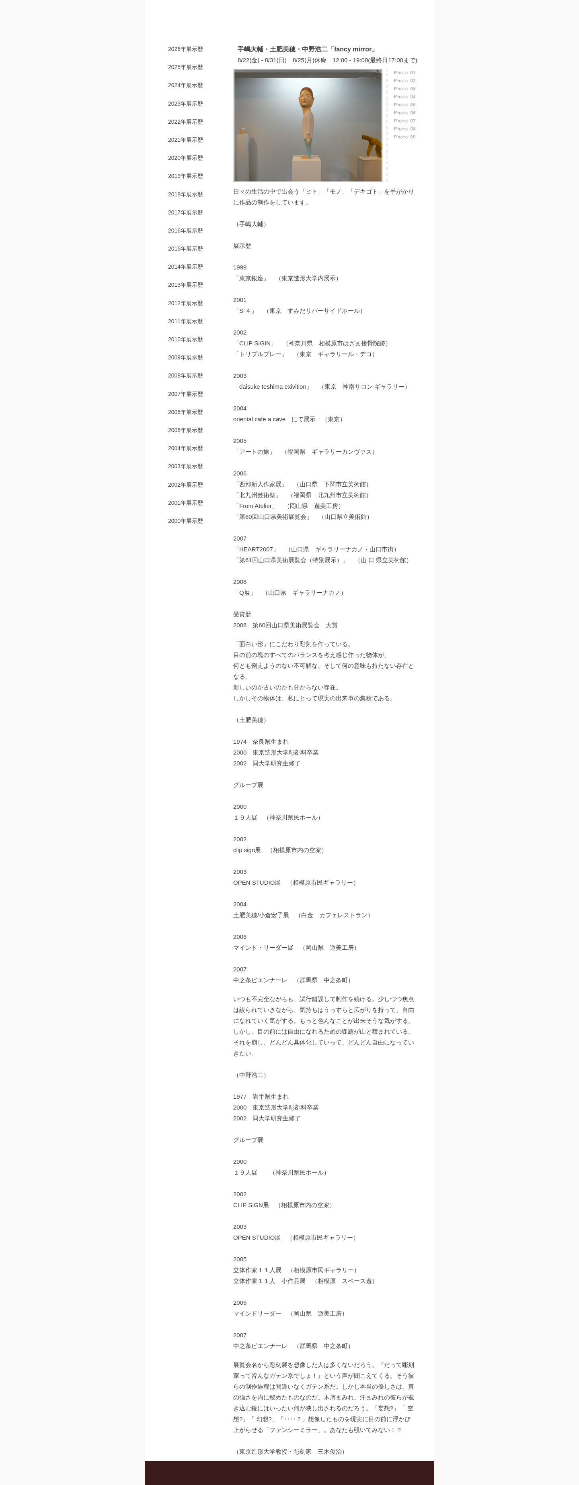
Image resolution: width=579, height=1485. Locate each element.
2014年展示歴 (185, 266)
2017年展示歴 (185, 212)
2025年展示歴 (185, 67)
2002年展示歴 (185, 484)
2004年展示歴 (185, 448)
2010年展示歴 (185, 339)
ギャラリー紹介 (224, 26)
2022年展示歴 (185, 121)
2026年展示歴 (185, 49)
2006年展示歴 (185, 412)
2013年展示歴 (185, 284)
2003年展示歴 (185, 466)
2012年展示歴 (185, 303)
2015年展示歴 (185, 248)
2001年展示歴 (185, 503)
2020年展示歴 (185, 158)
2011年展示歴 (185, 321)
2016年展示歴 (185, 230)
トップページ (180, 26)
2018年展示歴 (185, 194)
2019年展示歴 (185, 176)
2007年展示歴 (185, 394)
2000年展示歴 (185, 521)
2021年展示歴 (185, 140)
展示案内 (263, 26)
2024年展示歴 (185, 85)
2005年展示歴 (185, 430)
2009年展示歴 (185, 357)
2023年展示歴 (185, 103)
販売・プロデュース (308, 26)
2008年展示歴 (185, 375)
